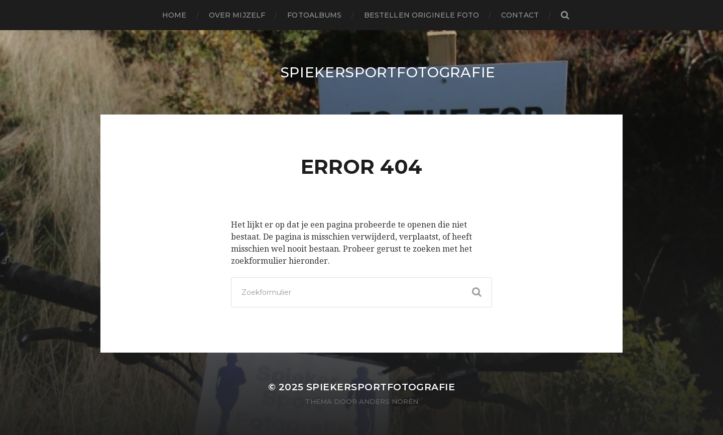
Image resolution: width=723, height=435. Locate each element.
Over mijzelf (237, 15)
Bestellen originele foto (421, 15)
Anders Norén (388, 401)
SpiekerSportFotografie (388, 72)
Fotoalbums (314, 15)
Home (174, 15)
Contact (520, 15)
